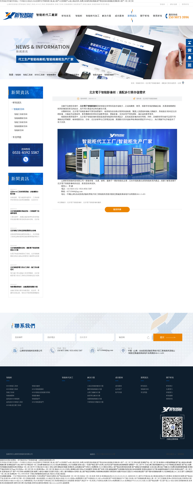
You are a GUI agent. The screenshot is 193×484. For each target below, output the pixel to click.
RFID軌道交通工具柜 (13, 405)
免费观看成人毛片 (30, 480)
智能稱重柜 (51, 75)
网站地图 (137, 462)
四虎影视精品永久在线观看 (64, 480)
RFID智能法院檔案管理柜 (41, 392)
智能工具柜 (28, 75)
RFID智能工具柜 (12, 386)
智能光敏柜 (97, 75)
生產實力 (169, 389)
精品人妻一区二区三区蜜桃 (156, 478)
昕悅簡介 (169, 386)
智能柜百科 (140, 83)
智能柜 (162, 4)
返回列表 (117, 209)
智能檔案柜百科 (20, 126)
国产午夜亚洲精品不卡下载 (118, 478)
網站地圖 (173, 4)
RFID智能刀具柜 (12, 389)
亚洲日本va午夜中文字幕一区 (14, 478)
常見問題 (16, 137)
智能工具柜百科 (20, 114)
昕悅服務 (169, 396)
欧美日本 (132, 476)
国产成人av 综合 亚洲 (170, 480)
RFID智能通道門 (38, 402)
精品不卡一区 (86, 480)
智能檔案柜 (74, 75)
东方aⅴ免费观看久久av (116, 480)
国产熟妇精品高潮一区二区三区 (68, 476)
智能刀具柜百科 (20, 122)
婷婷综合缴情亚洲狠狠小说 (41, 483)
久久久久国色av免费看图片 (74, 478)
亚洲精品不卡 (130, 480)
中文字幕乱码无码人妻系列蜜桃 (24, 476)
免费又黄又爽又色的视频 (22, 483)
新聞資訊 (132, 16)
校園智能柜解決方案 (94, 399)
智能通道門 (86, 75)
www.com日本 (57, 483)
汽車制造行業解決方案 (95, 402)
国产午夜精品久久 (91, 478)
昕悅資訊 (16, 102)
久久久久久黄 (140, 480)
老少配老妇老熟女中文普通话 (161, 476)
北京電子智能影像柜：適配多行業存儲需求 (161, 83)
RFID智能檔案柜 (38, 389)
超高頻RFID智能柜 (13, 399)
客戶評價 (118, 392)
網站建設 (173, 454)
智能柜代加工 (93, 16)
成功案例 (119, 16)
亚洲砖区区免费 (178, 476)
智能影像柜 (109, 75)
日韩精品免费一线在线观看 (35, 478)
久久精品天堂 (50, 478)
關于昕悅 (144, 16)
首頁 (132, 83)
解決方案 (106, 16)
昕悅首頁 (66, 16)
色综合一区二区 (85, 476)
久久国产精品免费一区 (154, 480)
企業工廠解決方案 (93, 392)
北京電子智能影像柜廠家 (92, 202)
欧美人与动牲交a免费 (99, 480)
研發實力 (169, 392)
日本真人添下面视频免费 (137, 478)
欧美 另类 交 (96, 476)
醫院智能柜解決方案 (94, 389)
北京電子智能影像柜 (74, 202)
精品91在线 (60, 478)
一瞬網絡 (181, 454)
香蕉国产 (78, 480)
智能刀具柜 (63, 75)
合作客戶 (118, 389)
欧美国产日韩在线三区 (46, 480)
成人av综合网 (103, 478)
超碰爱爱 (66, 483)
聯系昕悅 (185, 4)
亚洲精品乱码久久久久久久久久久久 (115, 476)
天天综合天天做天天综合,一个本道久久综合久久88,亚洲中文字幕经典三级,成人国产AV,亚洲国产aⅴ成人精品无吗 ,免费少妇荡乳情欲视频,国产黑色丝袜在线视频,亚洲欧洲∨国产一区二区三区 (67, 1)
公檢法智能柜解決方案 (95, 386)
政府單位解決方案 (93, 396)
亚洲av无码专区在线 (174, 478)
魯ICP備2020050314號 (104, 454)
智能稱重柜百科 (20, 118)
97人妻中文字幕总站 (143, 476)
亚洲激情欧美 (183, 480)
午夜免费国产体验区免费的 (46, 476)
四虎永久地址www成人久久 (13, 480)
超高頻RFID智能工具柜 (14, 402)
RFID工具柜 (40, 75)
